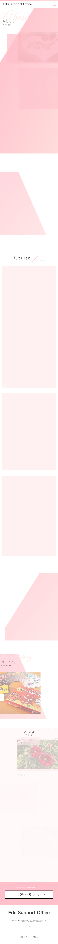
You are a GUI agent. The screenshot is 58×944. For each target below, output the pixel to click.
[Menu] (54, 4)
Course (22, 258)
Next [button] (39, 697)
